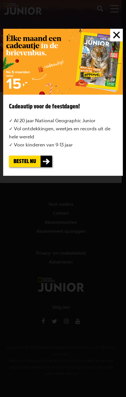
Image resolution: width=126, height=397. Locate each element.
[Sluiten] (116, 35)
